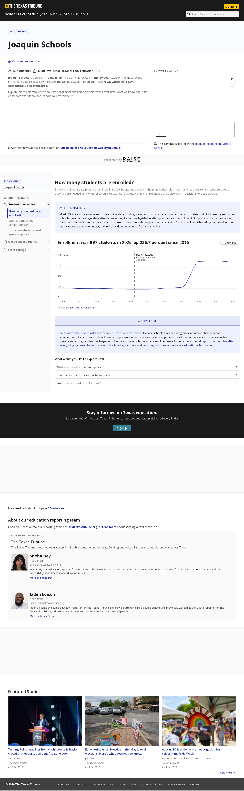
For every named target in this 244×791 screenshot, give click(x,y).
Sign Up (122, 428)
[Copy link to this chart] (228, 243)
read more (109, 527)
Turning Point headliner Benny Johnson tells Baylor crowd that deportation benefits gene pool (43, 752)
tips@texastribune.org (81, 527)
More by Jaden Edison (42, 616)
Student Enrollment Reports (80, 308)
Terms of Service (128, 785)
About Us (63, 785)
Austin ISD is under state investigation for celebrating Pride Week (191, 752)
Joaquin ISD (49, 14)
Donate (195, 785)
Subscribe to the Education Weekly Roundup (90, 148)
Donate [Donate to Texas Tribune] (231, 7)
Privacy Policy (176, 785)
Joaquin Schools (75, 14)
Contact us (56, 509)
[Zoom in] (231, 79)
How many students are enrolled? (25, 214)
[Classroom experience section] (27, 242)
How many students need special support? (25, 233)
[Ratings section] (27, 250)
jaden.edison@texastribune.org (47, 603)
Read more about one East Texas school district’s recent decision (101, 333)
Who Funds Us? (103, 785)
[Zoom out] (231, 84)
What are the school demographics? (21, 223)
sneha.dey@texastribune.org (45, 565)
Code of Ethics (154, 785)
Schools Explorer (20, 14)
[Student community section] (27, 205)
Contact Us (82, 785)
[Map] (195, 107)
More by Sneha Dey (41, 578)
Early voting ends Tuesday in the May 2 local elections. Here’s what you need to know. (115, 752)
